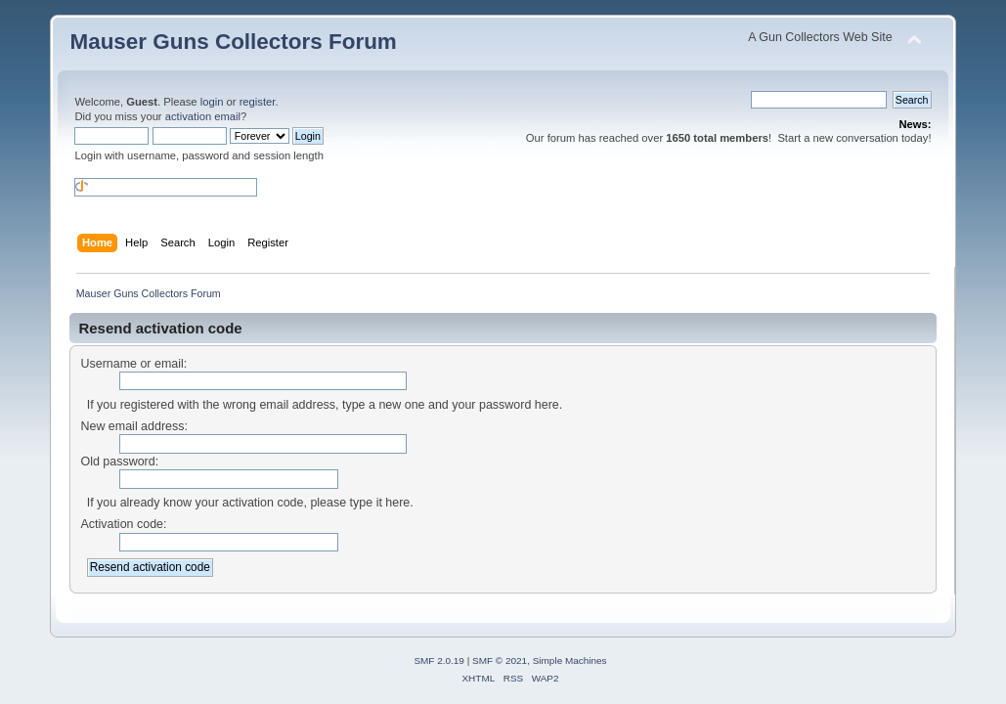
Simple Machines (570, 660)
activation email (203, 116)
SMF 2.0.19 (439, 660)
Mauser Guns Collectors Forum (232, 41)
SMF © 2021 (499, 660)
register (258, 102)
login (212, 102)
